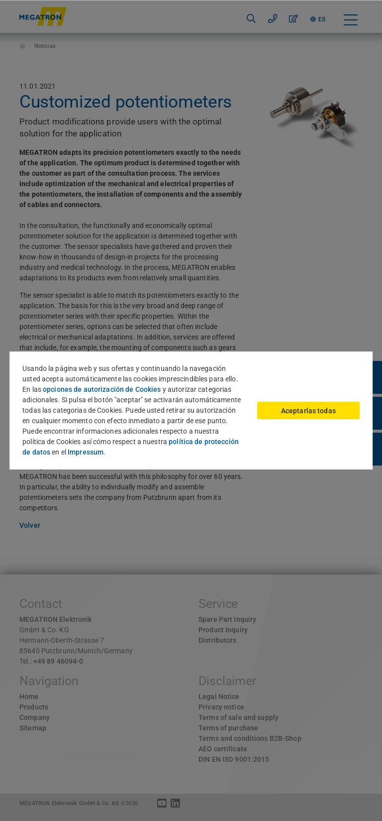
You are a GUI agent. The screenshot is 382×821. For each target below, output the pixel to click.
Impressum (85, 452)
